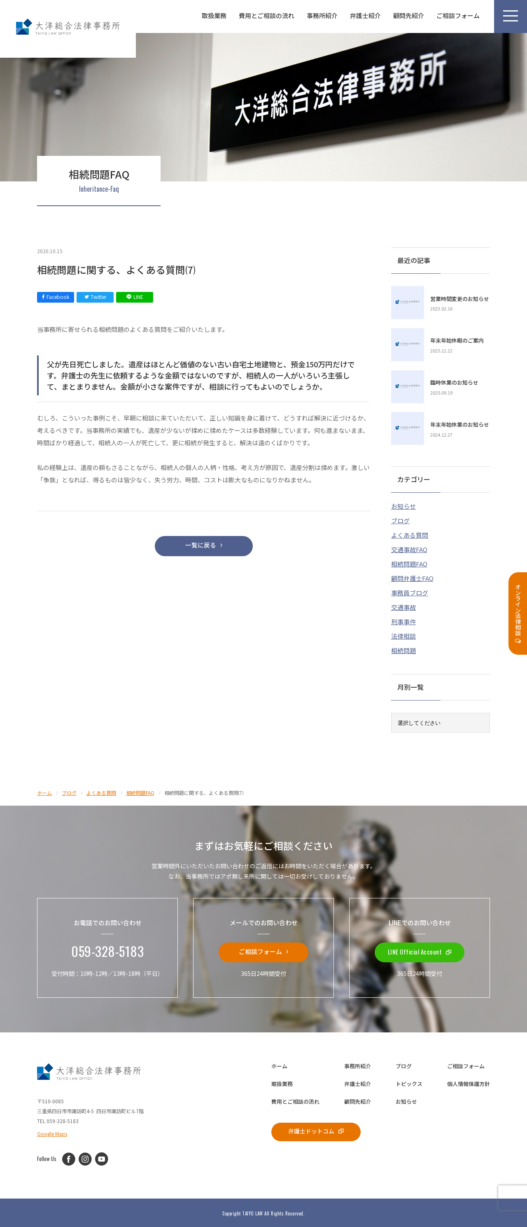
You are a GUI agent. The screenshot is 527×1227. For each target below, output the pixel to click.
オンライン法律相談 (518, 614)
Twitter (95, 296)
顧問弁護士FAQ (412, 577)
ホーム (279, 1065)
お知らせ (403, 505)
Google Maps (52, 1131)
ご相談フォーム (458, 15)
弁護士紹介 (365, 15)
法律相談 (403, 634)
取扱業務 (214, 15)
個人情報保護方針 (468, 1082)
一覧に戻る (203, 545)
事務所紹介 (322, 15)
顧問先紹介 (408, 15)
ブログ (400, 519)
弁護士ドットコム (317, 1130)
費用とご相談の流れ (266, 15)
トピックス (409, 1082)
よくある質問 (409, 533)
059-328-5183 (107, 950)
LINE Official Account (419, 950)
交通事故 (403, 606)
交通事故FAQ (409, 548)
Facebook (55, 296)
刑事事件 (403, 620)
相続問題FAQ (409, 562)
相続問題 (403, 649)
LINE (134, 296)
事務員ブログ (409, 591)
